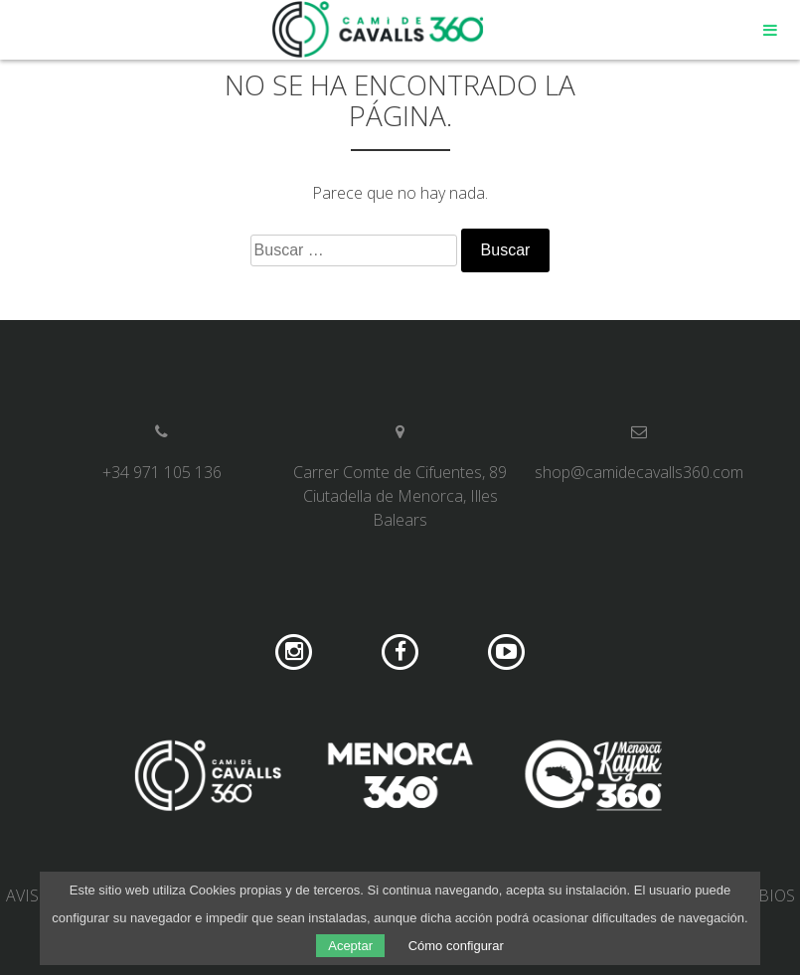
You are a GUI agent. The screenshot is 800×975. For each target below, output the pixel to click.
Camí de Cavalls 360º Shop (378, 30)
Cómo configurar (456, 945)
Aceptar (350, 945)
